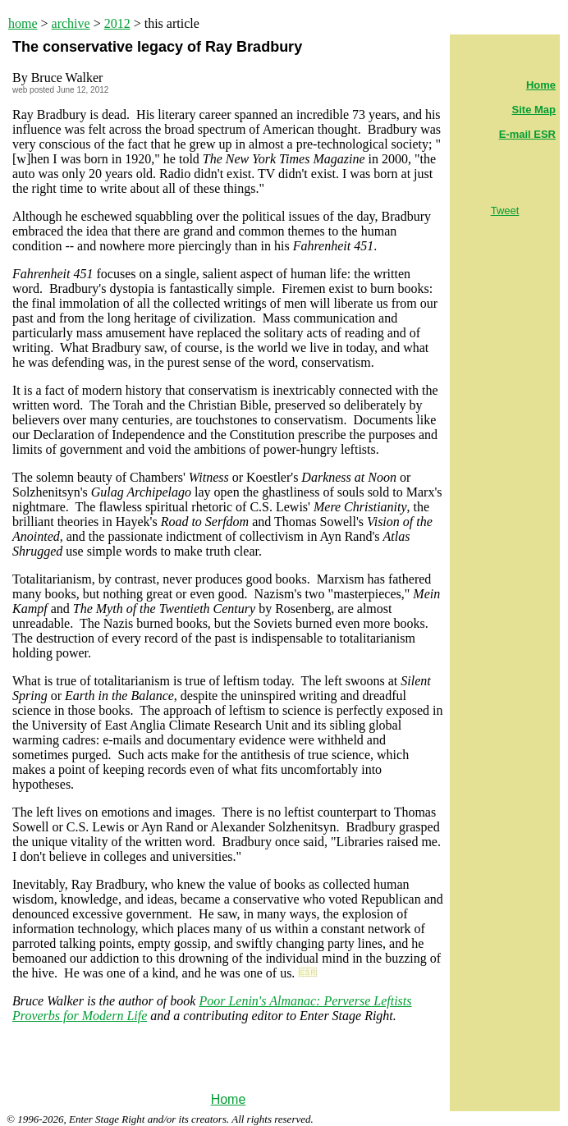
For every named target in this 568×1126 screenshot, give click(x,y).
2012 (117, 23)
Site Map (534, 109)
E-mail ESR (527, 134)
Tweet (505, 210)
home (23, 23)
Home (228, 1099)
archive (71, 23)
